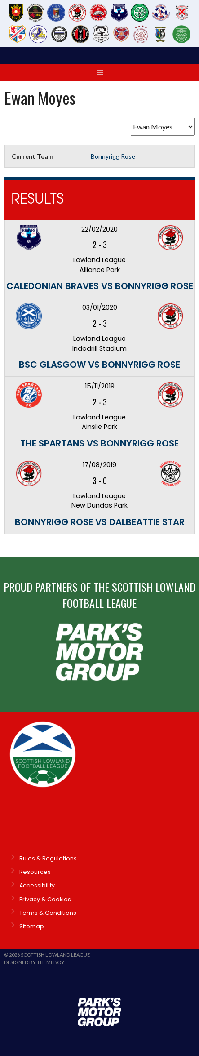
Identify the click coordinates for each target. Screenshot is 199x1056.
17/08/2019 (99, 464)
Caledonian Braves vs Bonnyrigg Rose (99, 286)
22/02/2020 (99, 229)
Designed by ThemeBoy (34, 962)
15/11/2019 (100, 386)
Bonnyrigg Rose (113, 156)
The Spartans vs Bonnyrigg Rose (99, 443)
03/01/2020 (99, 307)
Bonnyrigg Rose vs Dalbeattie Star (100, 522)
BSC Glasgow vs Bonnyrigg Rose (99, 364)
